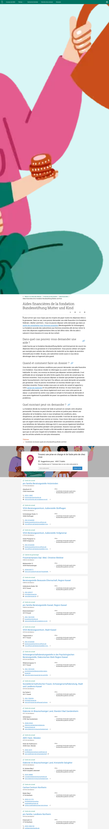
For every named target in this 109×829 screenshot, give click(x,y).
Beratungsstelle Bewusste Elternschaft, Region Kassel (47, 580)
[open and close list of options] (75, 312)
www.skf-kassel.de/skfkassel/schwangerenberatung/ (37, 702)
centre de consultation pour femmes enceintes (40, 325)
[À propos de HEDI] (10, 2)
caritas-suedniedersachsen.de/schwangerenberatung (37, 805)
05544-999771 (29, 569)
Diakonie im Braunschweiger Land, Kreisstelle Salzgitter (47, 763)
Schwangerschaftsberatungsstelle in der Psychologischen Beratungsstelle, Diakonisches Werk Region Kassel (48, 655)
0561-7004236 (29, 698)
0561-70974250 (29, 669)
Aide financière (63, 296)
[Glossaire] (58, 2)
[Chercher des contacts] (47, 2)
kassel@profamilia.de (31, 619)
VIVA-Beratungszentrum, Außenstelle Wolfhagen (44, 508)
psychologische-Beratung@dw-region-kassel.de (36, 672)
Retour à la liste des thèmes (33, 296)
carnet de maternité (34, 388)
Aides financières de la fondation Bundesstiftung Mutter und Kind (42, 298)
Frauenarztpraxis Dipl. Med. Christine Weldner (43, 558)
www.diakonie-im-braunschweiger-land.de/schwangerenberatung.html (37, 778)
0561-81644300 (29, 520)
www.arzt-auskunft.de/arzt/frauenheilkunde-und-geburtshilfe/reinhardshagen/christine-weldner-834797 (37, 571)
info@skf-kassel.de (30, 700)
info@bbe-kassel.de (31, 594)
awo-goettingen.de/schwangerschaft (36, 754)
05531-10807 (29, 495)
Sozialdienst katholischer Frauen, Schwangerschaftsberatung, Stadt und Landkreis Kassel (53, 685)
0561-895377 (29, 592)
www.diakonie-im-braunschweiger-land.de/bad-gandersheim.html (37, 729)
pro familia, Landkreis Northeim (37, 814)
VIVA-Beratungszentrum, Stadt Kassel (39, 630)
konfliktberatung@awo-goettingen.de (36, 752)
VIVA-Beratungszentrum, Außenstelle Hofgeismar (45, 533)
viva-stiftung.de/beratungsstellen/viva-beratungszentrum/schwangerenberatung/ (37, 524)
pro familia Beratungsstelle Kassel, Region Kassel (45, 605)
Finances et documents (50, 296)
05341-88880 (29, 774)
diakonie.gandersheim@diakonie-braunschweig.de (35, 726)
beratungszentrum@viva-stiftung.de (35, 522)
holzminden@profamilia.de (33, 497)
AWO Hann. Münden (32, 738)
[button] (83, 340)
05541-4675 (28, 750)
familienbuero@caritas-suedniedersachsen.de (32, 802)
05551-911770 (29, 799)
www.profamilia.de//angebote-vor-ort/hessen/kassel (37, 621)
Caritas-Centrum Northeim (34, 787)
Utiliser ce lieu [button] (77, 468)
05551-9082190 (29, 826)
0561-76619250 (29, 617)
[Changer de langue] (107, 2)
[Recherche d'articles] (33, 2)
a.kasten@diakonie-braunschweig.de (36, 776)
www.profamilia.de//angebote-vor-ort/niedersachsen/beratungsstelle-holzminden (37, 499)
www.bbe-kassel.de (30, 596)
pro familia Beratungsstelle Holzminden (40, 483)
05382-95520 (29, 723)
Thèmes (21, 2)
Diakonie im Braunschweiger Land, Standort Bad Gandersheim (50, 711)
